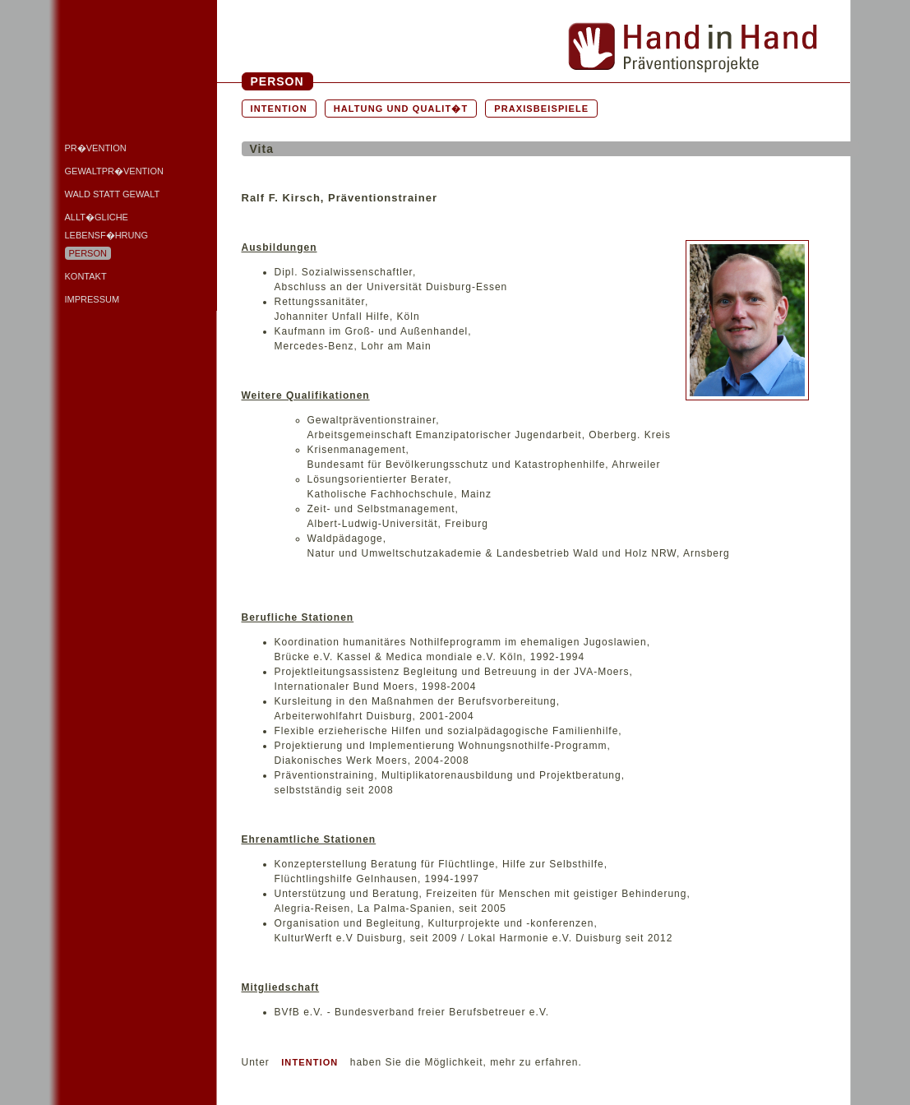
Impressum (92, 299)
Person (88, 253)
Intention (279, 108)
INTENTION (309, 1062)
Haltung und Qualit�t (401, 108)
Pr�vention (96, 148)
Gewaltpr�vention (114, 171)
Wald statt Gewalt (112, 194)
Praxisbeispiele (541, 108)
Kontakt (86, 276)
